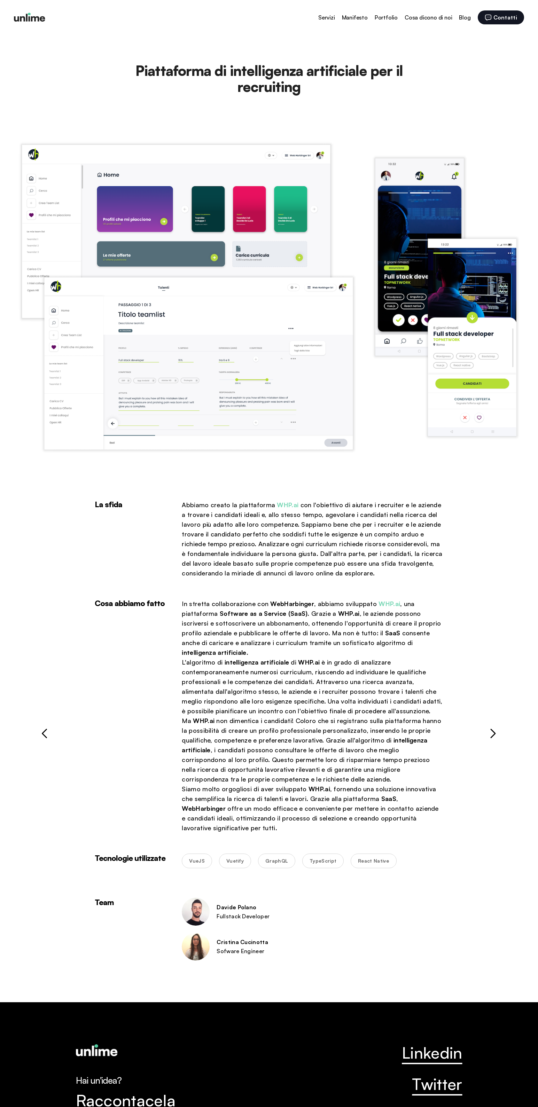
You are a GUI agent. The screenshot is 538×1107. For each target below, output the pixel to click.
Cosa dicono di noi (428, 17)
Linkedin (432, 1052)
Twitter (437, 1084)
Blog (464, 17)
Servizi (326, 17)
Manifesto (355, 17)
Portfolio (386, 17)
